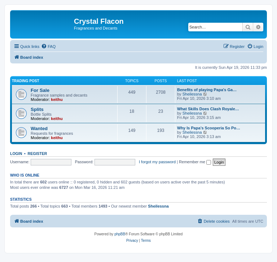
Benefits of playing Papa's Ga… (207, 90)
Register (37, 153)
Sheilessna (192, 94)
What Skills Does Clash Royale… (208, 109)
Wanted (39, 128)
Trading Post (25, 81)
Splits (37, 109)
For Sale (40, 90)
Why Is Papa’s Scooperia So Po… (208, 128)
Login (16, 153)
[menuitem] (48, 46)
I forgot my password (157, 162)
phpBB (119, 234)
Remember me (195, 162)
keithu (56, 99)
